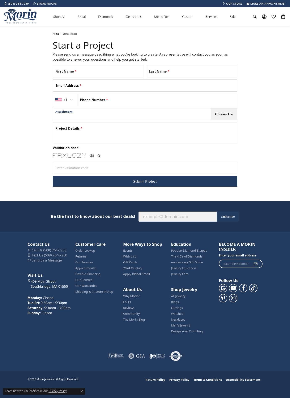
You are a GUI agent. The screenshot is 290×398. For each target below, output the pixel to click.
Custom (187, 16)
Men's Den (162, 16)
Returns (80, 256)
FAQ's (127, 302)
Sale (232, 16)
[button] (254, 16)
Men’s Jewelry (180, 325)
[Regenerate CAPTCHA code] (98, 155)
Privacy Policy (179, 380)
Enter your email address (237, 255)
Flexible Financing (88, 274)
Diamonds (105, 16)
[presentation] (132, 114)
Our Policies (83, 280)
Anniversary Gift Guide (187, 262)
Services (211, 16)
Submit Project (145, 181)
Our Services (84, 262)
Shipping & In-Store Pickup (94, 292)
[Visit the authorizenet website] (175, 356)
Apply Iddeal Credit (136, 274)
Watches (177, 314)
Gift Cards (130, 262)
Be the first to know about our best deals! (93, 216)
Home (56, 33)
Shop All (59, 16)
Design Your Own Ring (187, 331)
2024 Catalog (132, 268)
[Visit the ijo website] (157, 356)
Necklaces (178, 319)
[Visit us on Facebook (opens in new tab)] (243, 288)
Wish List (129, 256)
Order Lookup (85, 250)
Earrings (177, 308)
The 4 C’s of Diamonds (186, 256)
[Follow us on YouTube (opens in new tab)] (233, 288)
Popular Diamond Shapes (189, 250)
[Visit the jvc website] (116, 356)
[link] (16, 3)
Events (127, 250)
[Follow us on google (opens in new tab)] (223, 288)
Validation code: (66, 148)
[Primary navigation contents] (144, 16)
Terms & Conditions (207, 380)
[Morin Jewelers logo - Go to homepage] (20, 16)
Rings (175, 302)
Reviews (129, 308)
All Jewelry (178, 296)
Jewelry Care (179, 274)
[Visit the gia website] (136, 356)
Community (131, 314)
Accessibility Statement (243, 380)
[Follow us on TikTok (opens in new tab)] (253, 288)
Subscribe (228, 216)
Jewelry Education (183, 268)
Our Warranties (86, 286)
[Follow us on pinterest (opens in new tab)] (223, 298)
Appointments (85, 268)
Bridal (82, 16)
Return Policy (155, 380)
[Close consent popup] (81, 391)
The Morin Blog (134, 319)
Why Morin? (131, 296)
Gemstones (133, 16)
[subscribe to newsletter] (255, 264)
